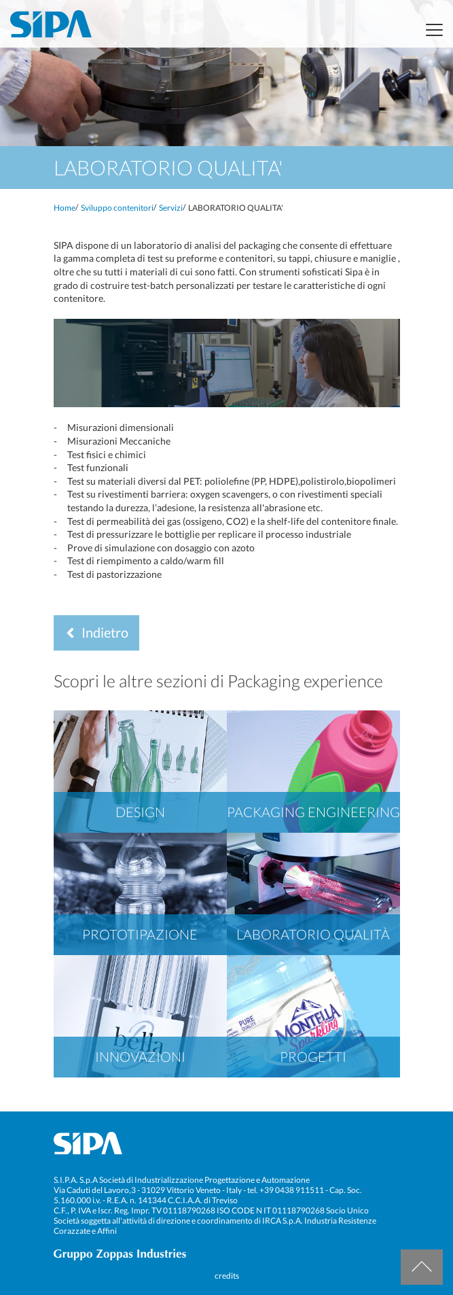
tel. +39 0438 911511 (285, 1190)
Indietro (93, 632)
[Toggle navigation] (430, 30)
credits (227, 1276)
